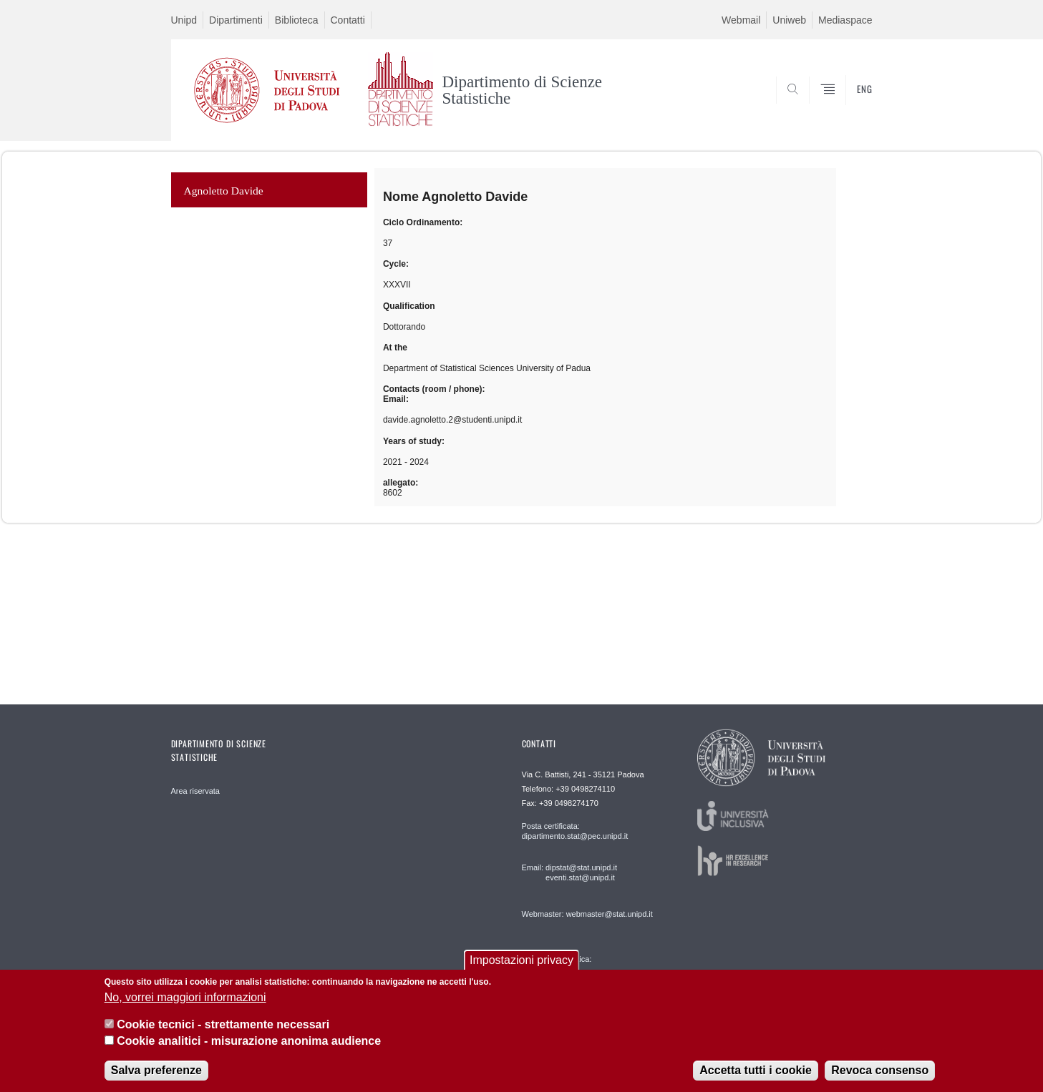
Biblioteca (297, 20)
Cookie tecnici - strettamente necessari (223, 1024)
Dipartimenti (236, 20)
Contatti (348, 20)
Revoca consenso (879, 1070)
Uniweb (789, 20)
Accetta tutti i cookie (755, 1070)
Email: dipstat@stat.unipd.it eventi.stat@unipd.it (569, 872)
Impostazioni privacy (521, 960)
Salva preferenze (156, 1070)
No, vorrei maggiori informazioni (185, 997)
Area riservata (195, 791)
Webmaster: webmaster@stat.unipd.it (587, 914)
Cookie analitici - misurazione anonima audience (249, 1041)
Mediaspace (845, 20)
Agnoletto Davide (223, 191)
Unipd (184, 20)
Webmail (741, 20)
